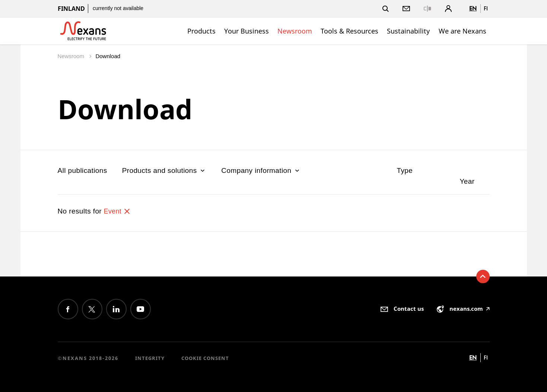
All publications (82, 170)
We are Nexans (462, 31)
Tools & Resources (349, 31)
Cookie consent (205, 358)
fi (486, 8)
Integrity (150, 358)
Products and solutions (164, 170)
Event (118, 211)
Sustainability (408, 31)
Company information (261, 170)
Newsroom (294, 31)
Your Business (246, 31)
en (473, 8)
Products (201, 31)
